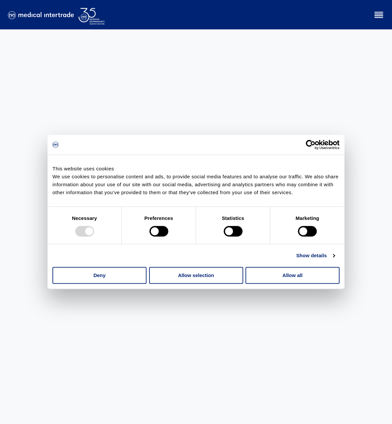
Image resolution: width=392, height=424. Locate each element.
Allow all (292, 275)
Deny (99, 275)
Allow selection (196, 275)
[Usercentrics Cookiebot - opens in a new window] (311, 145)
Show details (311, 255)
